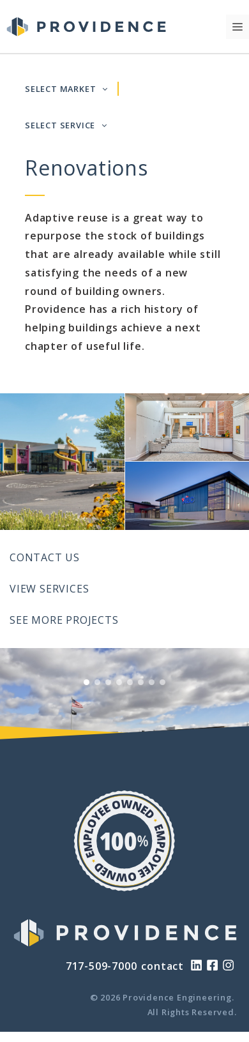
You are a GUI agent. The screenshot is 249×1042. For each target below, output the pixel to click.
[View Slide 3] (108, 682)
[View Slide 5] (130, 682)
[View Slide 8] (162, 682)
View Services (49, 589)
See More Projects (64, 620)
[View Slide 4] (119, 682)
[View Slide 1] (86, 682)
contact (162, 966)
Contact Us (45, 557)
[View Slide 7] (152, 682)
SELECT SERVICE (66, 125)
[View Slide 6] (141, 682)
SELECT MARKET (66, 88)
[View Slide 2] (97, 682)
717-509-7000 (101, 966)
